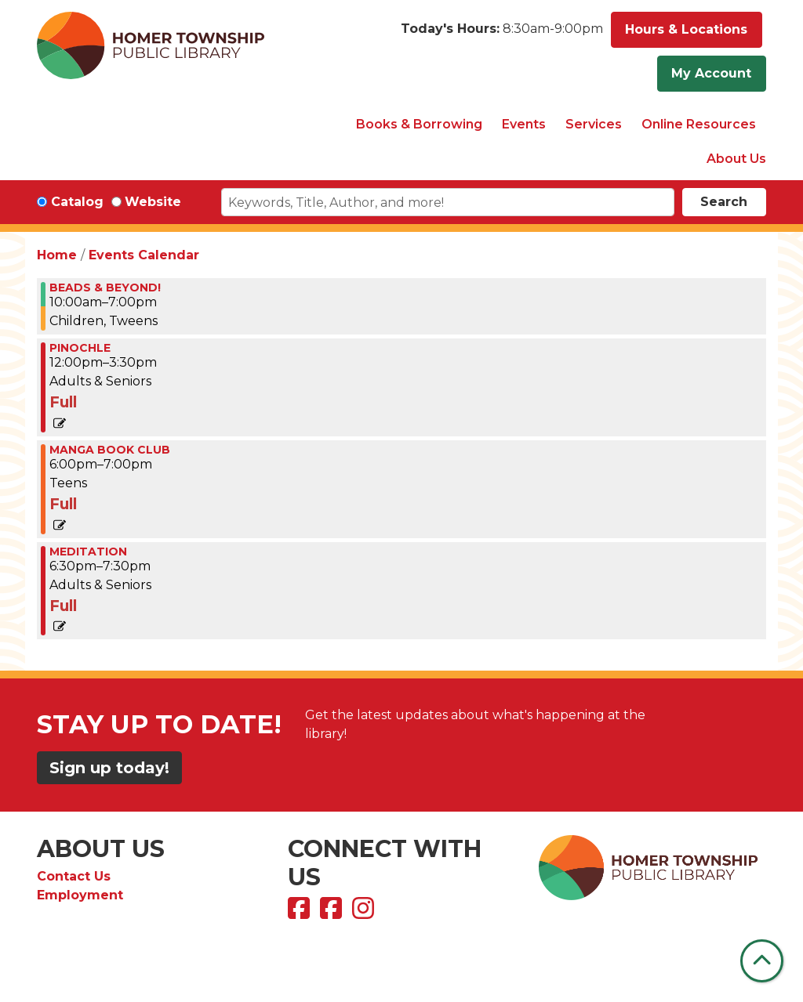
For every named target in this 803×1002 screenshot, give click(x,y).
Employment (80, 895)
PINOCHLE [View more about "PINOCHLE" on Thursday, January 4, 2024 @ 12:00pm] (80, 347)
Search (723, 201)
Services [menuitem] (593, 124)
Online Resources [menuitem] (698, 124)
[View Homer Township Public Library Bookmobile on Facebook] (333, 913)
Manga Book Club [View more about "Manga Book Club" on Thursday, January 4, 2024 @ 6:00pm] (109, 449)
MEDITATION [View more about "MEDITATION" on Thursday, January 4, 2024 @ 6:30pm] (88, 551)
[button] (502, 34)
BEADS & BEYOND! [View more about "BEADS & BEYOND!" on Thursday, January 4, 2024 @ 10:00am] (105, 287)
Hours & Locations (686, 29)
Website (153, 201)
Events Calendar (144, 255)
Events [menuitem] (524, 124)
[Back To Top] (761, 960)
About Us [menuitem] (736, 158)
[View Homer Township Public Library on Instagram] (365, 913)
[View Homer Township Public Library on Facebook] (301, 913)
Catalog (77, 201)
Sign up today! (109, 767)
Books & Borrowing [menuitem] (419, 124)
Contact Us (74, 876)
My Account (711, 73)
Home (57, 255)
